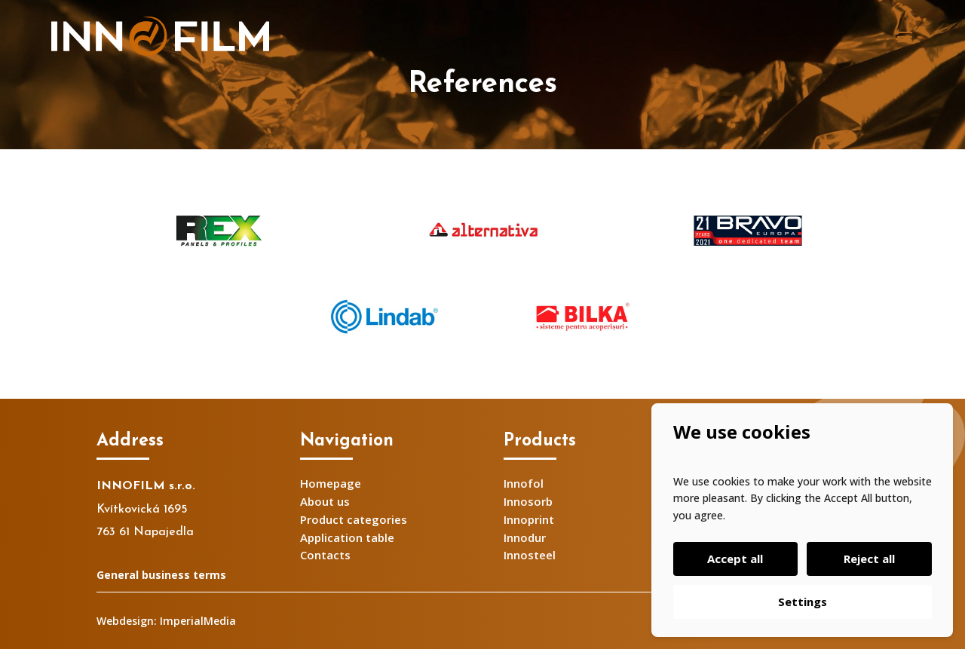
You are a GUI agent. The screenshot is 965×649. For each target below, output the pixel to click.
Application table (347, 537)
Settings (802, 601)
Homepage (330, 483)
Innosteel (530, 554)
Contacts (325, 554)
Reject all (867, 558)
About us (325, 501)
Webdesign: (126, 621)
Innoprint (529, 519)
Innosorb (528, 501)
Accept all (736, 558)
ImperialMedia (198, 621)
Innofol (524, 483)
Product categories (353, 519)
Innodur (525, 537)
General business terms (161, 575)
